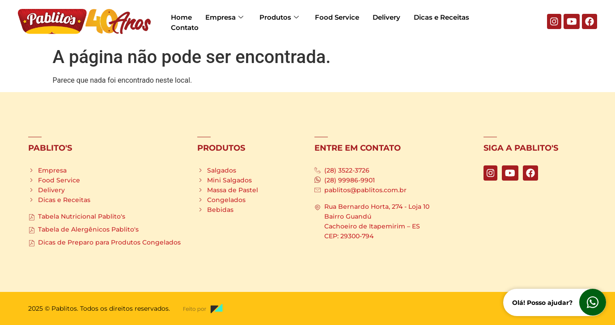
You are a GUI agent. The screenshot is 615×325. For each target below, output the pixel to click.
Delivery (386, 17)
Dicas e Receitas (441, 17)
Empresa (224, 17)
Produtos (279, 17)
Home (181, 17)
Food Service (337, 17)
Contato (185, 27)
